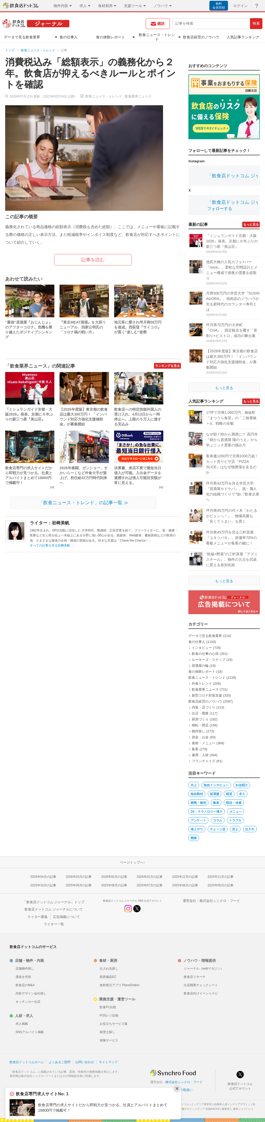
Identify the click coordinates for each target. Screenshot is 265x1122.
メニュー (235, 811)
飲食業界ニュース (138, 96)
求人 (242, 793)
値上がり (196, 829)
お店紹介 (241, 785)
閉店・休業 (234, 802)
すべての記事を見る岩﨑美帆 (52, 545)
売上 (235, 829)
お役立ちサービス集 (114, 1024)
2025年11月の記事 (220, 877)
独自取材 (196, 793)
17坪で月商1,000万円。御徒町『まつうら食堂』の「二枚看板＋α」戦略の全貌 (231, 417)
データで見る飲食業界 (205, 636)
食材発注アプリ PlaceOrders (119, 985)
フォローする (219, 208)
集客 (195, 749)
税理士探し (107, 1032)
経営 (229, 793)
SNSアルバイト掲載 (30, 1032)
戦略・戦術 (198, 802)
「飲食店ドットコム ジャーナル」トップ (54, 902)
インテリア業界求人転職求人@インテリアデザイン (221, 1104)
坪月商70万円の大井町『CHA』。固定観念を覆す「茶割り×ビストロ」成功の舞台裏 (231, 330)
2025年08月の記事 (114, 885)
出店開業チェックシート (201, 985)
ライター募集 (37, 917)
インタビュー (202, 648)
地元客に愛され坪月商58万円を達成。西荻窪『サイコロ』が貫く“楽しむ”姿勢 (138, 327)
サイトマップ (108, 1062)
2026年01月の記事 (150, 877)
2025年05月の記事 (220, 885)
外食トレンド (202, 683)
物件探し (198, 731)
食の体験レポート (201, 672)
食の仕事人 (196, 642)
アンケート (198, 820)
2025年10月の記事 (43, 885)
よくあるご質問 (59, 1062)
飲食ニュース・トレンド (38, 50)
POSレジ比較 (109, 1015)
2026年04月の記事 (43, 877)
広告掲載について (66, 917)
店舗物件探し (25, 968)
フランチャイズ (203, 761)
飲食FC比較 (108, 1007)
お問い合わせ (84, 1062)
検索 (256, 23)
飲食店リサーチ (194, 977)
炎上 (193, 785)
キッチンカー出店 (28, 1002)
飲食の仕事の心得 (205, 654)
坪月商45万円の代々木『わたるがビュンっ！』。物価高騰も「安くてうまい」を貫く (231, 515)
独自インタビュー (216, 785)
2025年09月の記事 (79, 885)
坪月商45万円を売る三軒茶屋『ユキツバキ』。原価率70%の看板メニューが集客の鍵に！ (231, 537)
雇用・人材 (200, 755)
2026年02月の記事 (114, 877)
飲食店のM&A (25, 985)
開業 (193, 838)
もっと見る (251, 224)
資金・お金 (200, 737)
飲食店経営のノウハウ (205, 701)
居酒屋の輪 (200, 666)
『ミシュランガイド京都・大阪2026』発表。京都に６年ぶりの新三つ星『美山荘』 (29, 414)
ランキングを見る (167, 366)
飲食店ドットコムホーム (27, 1062)
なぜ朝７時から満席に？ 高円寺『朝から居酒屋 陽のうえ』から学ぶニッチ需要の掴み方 (232, 439)
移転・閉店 (200, 725)
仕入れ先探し (109, 968)
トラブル (235, 820)
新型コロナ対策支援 (207, 695)
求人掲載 (22, 1024)
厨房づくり (200, 719)
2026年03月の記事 (79, 877)
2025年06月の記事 (185, 885)
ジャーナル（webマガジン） (204, 968)
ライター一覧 (54, 924)
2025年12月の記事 (185, 877)
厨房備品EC (108, 977)
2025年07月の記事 (150, 885)
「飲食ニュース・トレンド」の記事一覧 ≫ (83, 502)
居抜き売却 (23, 977)
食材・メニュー (203, 743)
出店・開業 (200, 713)
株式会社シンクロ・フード (220, 901)
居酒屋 (214, 793)
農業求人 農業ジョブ (234, 1108)
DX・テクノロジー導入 (206, 811)
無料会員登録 (218, 5)
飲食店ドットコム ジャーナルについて (54, 909)
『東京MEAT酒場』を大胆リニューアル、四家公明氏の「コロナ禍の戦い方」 (83, 327)
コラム (217, 820)
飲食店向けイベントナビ (201, 993)
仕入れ (249, 829)
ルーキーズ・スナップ (208, 660)
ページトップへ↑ (132, 862)
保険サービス (109, 1040)
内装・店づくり (203, 707)
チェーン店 (217, 829)
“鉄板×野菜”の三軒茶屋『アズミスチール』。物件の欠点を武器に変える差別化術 (232, 559)
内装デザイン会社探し (31, 993)
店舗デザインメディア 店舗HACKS (199, 1108)
